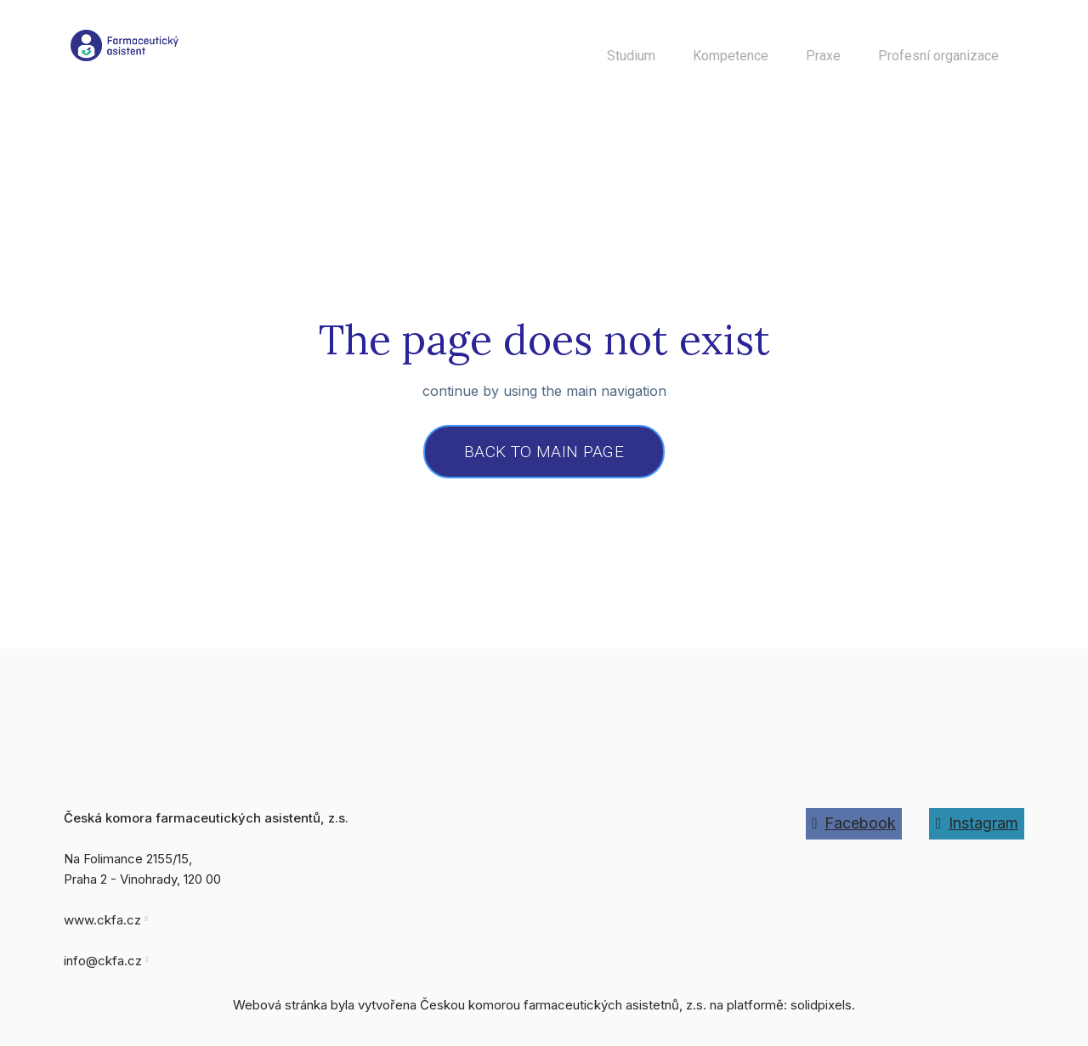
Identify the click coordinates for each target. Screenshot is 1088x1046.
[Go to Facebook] (854, 831)
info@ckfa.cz (103, 968)
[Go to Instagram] (976, 831)
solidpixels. (822, 1012)
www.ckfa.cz (102, 927)
